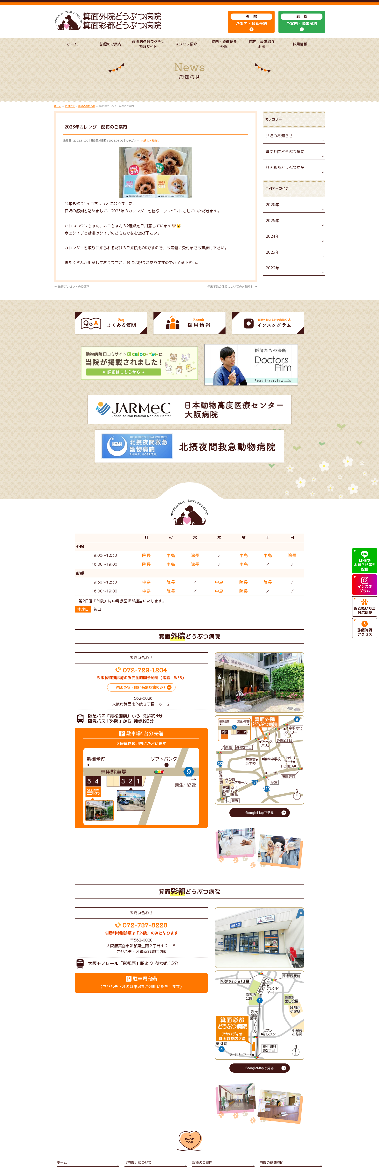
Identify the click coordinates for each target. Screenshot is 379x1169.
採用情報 (130, 1135)
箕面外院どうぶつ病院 (282, 160)
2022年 (272, 273)
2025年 (272, 227)
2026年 (272, 212)
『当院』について (136, 1121)
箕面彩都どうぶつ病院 (282, 175)
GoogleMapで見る (259, 772)
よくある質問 (65, 1135)
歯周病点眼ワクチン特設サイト (77, 1128)
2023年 (272, 257)
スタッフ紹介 (133, 1128)
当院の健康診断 (270, 1121)
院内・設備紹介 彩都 (274, 1128)
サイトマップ (201, 1135)
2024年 (272, 242)
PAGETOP (189, 1100)
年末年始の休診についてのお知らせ (232, 296)
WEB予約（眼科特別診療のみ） (141, 647)
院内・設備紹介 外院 (206, 1128)
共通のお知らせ (150, 150)
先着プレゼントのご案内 (72, 296)
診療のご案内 (201, 1121)
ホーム (61, 1121)
